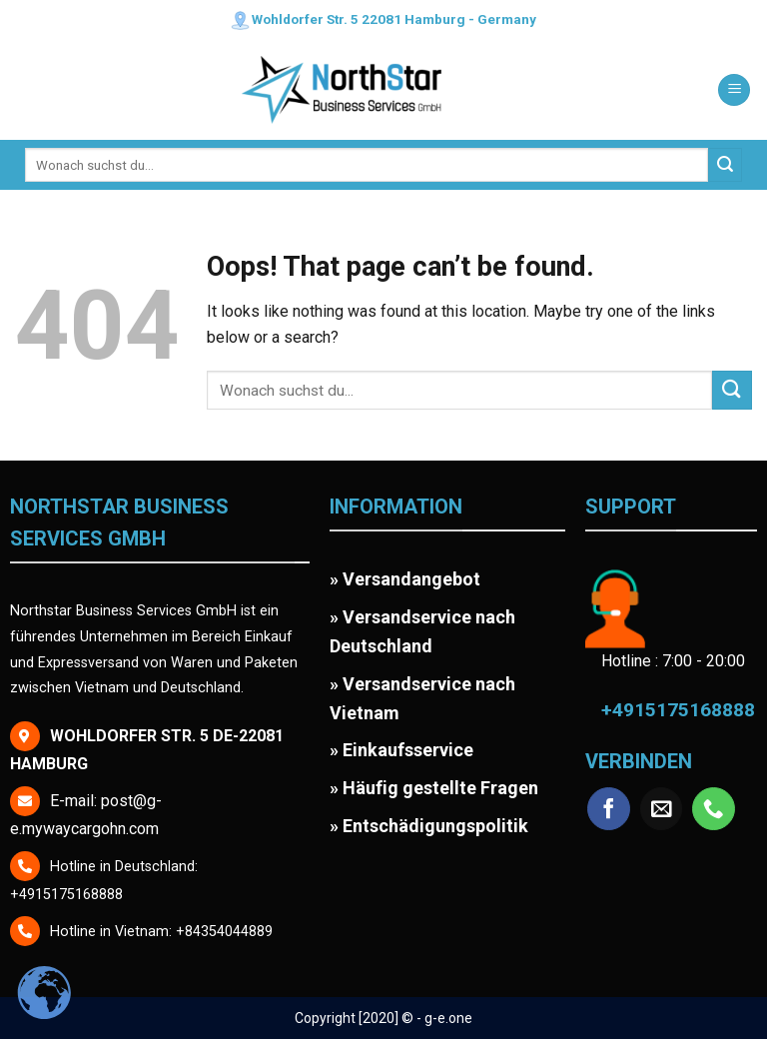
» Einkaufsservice (401, 749)
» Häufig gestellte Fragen (434, 787)
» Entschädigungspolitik (429, 825)
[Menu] (734, 90)
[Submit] (725, 165)
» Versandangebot (405, 578)
